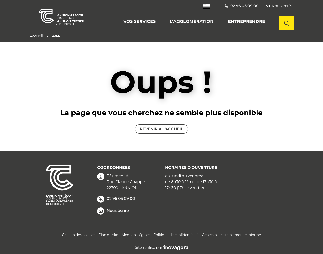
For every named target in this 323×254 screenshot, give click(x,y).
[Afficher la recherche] (286, 23)
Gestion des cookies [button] (78, 235)
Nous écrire (280, 6)
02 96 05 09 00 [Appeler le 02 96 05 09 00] (116, 199)
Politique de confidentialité (176, 235)
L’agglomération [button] (192, 21)
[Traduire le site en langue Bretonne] (206, 6)
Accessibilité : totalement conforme (231, 235)
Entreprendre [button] (246, 21)
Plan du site (108, 235)
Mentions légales (136, 235)
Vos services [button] (139, 21)
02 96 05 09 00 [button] (242, 6)
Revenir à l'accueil (161, 129)
